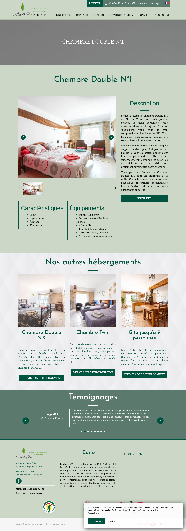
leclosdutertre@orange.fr (149, 3)
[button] (167, 3)
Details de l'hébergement (41, 378)
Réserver (95, 3)
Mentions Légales (24, 488)
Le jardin (98, 14)
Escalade (82, 14)
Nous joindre (163, 14)
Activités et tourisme (121, 14)
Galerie (145, 14)
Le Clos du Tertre (136, 454)
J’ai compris (96, 521)
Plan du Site (38, 488)
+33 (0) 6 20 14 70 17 (119, 3)
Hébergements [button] (62, 14)
